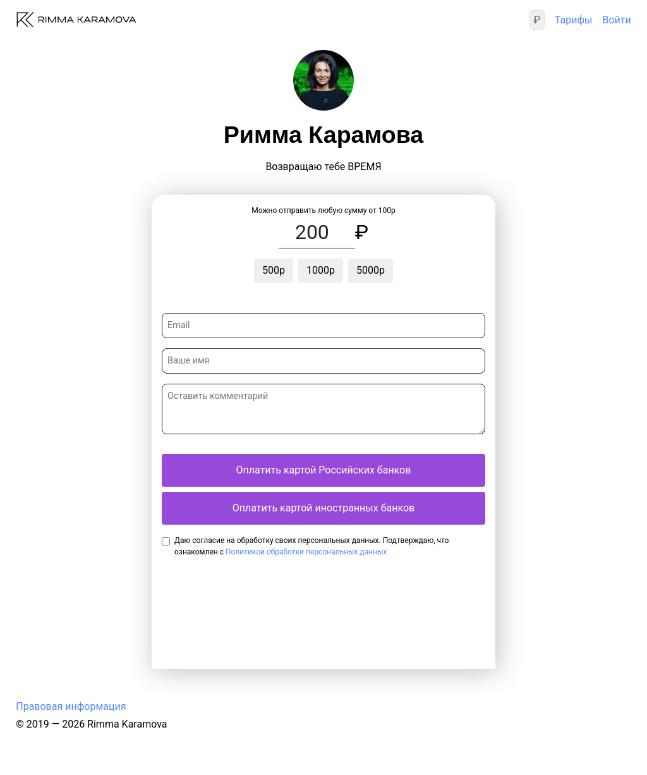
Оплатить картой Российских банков (323, 470)
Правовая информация (71, 706)
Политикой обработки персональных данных (306, 551)
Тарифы (574, 20)
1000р (320, 270)
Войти (616, 20)
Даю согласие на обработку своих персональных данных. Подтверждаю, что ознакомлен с (311, 546)
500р (273, 270)
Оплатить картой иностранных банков (323, 508)
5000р (370, 270)
